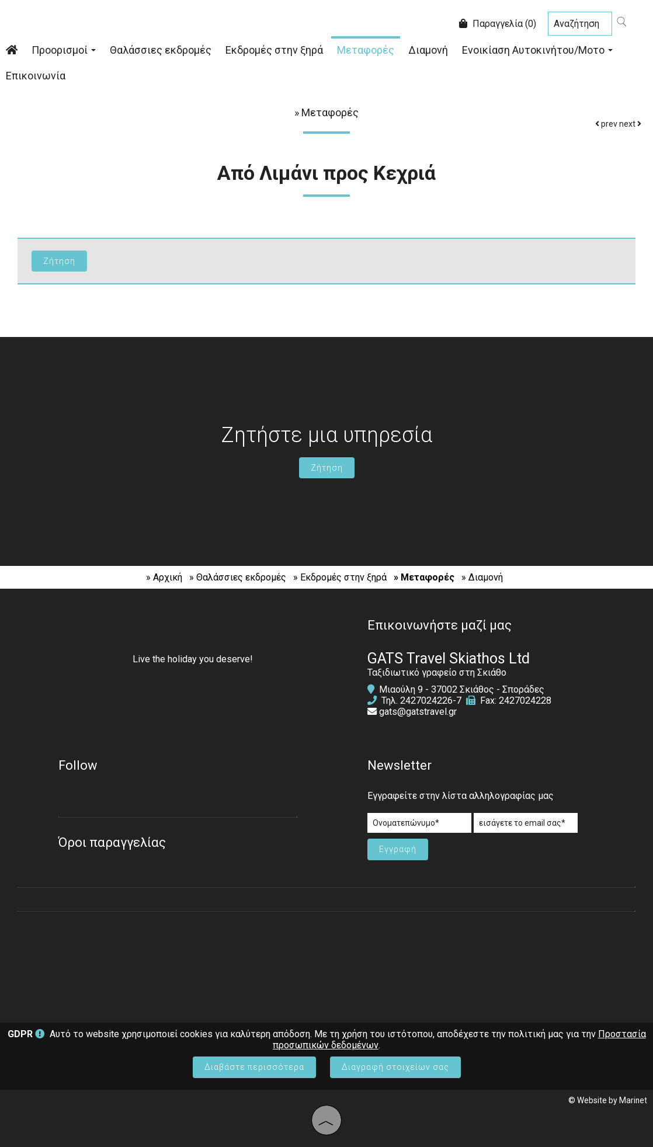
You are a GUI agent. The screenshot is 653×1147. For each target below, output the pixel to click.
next (630, 123)
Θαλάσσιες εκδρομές (160, 50)
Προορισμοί (64, 50)
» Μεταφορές (424, 577)
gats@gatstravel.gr (418, 711)
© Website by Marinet (607, 1100)
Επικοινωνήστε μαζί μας (439, 625)
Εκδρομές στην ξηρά (274, 50)
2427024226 (426, 700)
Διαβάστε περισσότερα (254, 1067)
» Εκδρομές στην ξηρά (340, 577)
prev (606, 123)
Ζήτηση (327, 467)
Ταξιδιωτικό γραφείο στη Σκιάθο (436, 672)
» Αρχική (164, 577)
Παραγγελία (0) (497, 23)
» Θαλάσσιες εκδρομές (237, 577)
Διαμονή (428, 50)
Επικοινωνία (35, 75)
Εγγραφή (397, 849)
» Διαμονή (482, 577)
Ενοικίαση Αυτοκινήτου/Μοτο (537, 50)
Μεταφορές (365, 50)
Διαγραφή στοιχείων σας (395, 1067)
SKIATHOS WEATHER (326, 961)
